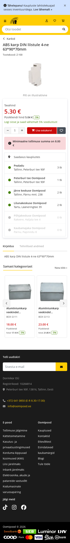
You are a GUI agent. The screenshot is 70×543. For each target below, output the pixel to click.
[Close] (65, 5)
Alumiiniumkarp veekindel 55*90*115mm (48, 312)
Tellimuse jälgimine (15, 430)
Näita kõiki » (61, 267)
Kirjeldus (8, 246)
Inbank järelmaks (13, 469)
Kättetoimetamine (14, 436)
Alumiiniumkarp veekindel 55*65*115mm (16, 312)
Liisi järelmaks (12, 464)
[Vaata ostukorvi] (63, 20)
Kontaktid (44, 436)
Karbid (11, 38)
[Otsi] (64, 29)
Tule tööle (44, 464)
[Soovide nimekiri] (55, 20)
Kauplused (44, 430)
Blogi (41, 458)
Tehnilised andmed (32, 246)
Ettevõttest (44, 441)
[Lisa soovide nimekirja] (61, 130)
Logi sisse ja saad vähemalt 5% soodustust (30, 122)
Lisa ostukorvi (42, 130)
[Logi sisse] (47, 20)
